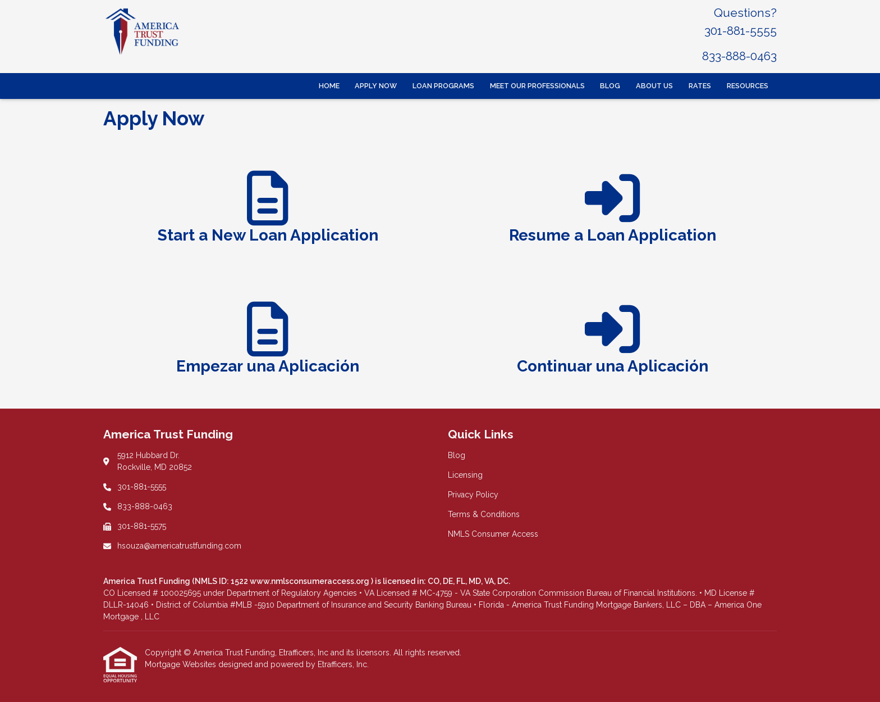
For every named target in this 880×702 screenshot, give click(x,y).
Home (329, 85)
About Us (654, 85)
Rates (700, 85)
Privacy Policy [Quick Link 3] (473, 494)
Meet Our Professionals (537, 85)
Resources (747, 85)
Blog (610, 85)
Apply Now (376, 85)
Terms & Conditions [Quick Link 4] (484, 514)
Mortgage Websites (181, 664)
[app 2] (612, 212)
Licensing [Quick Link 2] (465, 474)
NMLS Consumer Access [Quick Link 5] (493, 533)
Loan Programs (443, 85)
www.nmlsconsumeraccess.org (310, 581)
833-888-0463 (739, 56)
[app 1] (268, 212)
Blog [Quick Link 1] (456, 455)
